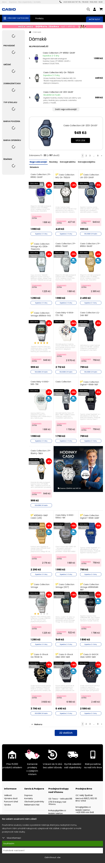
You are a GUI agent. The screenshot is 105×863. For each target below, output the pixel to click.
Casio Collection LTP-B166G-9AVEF (90, 244)
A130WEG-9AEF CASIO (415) (39, 514)
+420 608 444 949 (57, 812)
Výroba (7, 801)
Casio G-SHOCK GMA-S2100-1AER (89, 652)
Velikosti (8, 791)
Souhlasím (8, 843)
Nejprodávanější (38, 161)
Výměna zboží (11, 795)
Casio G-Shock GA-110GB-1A (39, 652)
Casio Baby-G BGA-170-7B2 (65, 313)
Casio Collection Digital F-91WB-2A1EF (90, 514)
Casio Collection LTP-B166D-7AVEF (66, 244)
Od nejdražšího (67, 161)
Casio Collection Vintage (40, 583)
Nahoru (36, 720)
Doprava (12, 2)
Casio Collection (63, 380)
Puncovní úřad (11, 798)
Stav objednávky (25, 2)
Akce (4, 2)
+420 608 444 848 (85, 808)
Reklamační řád (31, 801)
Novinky (53, 161)
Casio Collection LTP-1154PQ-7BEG (41, 450)
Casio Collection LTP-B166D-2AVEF (59, 52)
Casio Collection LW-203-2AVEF (58, 92)
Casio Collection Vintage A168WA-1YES (41, 313)
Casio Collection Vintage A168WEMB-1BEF (89, 584)
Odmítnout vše (53, 857)
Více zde (80, 140)
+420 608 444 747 (68, 2)
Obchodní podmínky (34, 798)
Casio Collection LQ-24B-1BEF (90, 313)
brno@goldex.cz (83, 803)
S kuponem (37, 215)
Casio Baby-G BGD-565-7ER (40, 381)
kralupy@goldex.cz (57, 806)
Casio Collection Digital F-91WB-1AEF (89, 381)
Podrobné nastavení (14, 850)
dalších (66, 730)
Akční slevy (94, 19)
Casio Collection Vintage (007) (65, 583)
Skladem (34, 167)
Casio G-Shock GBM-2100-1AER (64, 652)
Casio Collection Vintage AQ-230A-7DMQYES (40, 246)
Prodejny (39, 18)
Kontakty (37, 2)
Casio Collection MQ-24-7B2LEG (58, 72)
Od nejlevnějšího (86, 161)
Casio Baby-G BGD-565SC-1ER (65, 514)
